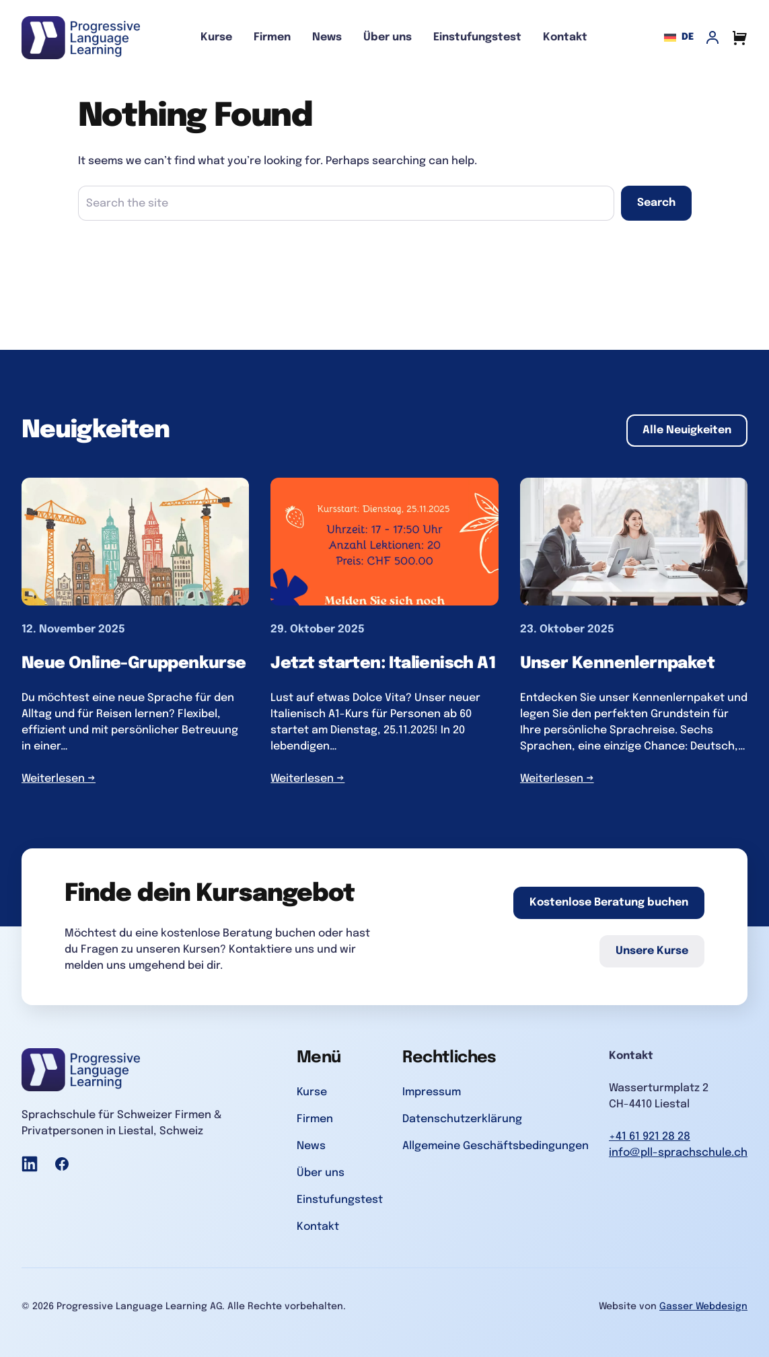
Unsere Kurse (652, 951)
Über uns (387, 37)
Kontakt (565, 37)
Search (656, 203)
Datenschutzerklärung (462, 1119)
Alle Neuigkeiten (687, 430)
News (327, 37)
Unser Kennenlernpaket (617, 663)
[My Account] (712, 38)
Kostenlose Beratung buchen (608, 902)
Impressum (431, 1092)
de (679, 37)
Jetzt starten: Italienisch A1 (383, 663)
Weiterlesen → (59, 778)
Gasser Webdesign (703, 1306)
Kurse (216, 37)
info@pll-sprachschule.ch (678, 1153)
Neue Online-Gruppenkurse (134, 663)
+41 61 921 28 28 (649, 1136)
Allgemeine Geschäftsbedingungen (495, 1146)
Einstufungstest (477, 37)
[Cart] (739, 38)
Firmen (272, 37)
